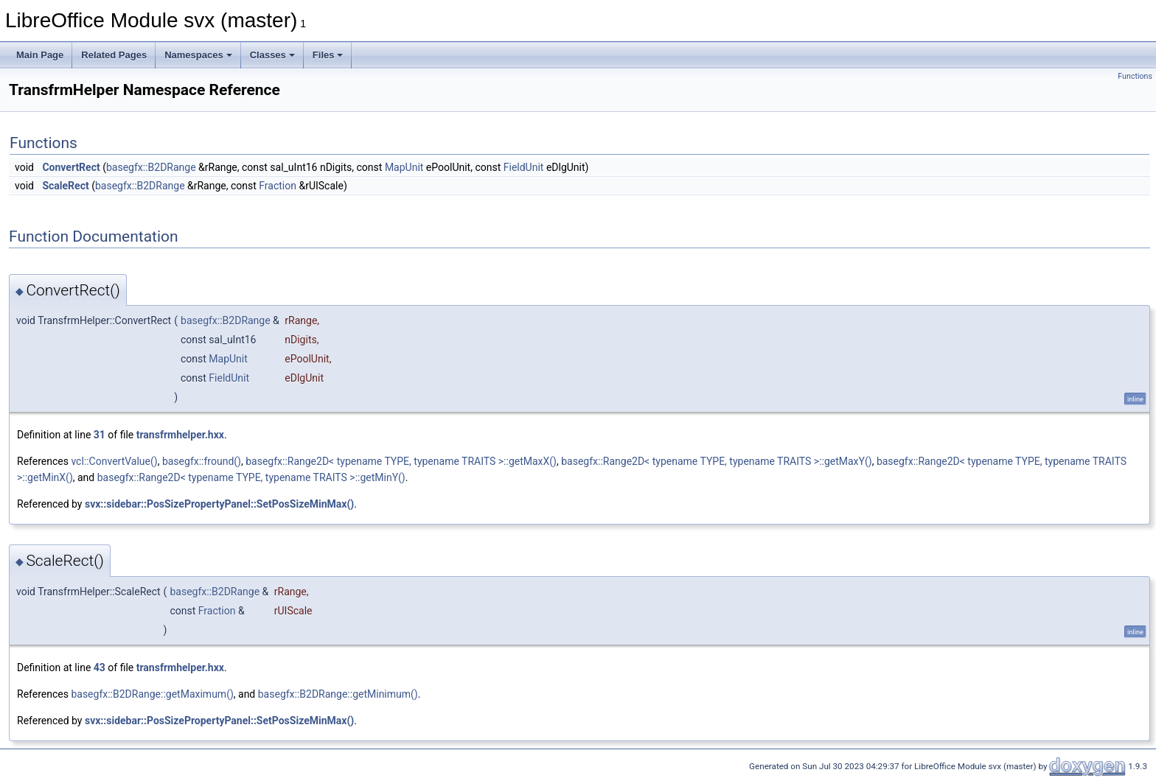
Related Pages (114, 54)
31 (99, 435)
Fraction (277, 186)
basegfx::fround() (201, 461)
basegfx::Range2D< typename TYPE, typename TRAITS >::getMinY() (251, 477)
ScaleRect (65, 186)
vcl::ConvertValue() (114, 461)
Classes (272, 54)
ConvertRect (71, 167)
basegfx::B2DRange (151, 167)
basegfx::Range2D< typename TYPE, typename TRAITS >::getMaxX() (401, 461)
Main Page (39, 54)
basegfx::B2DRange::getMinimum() (338, 694)
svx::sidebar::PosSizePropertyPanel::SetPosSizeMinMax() (219, 504)
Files (328, 54)
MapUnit (404, 167)
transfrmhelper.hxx (180, 435)
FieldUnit (524, 167)
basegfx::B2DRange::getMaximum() (152, 694)
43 (99, 667)
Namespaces (198, 54)
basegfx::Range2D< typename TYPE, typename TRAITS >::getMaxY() (716, 461)
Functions (1135, 76)
